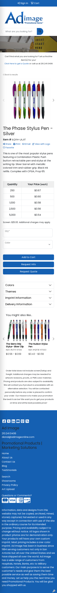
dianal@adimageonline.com (18, 437)
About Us (7, 457)
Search (6, 476)
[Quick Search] (19, 31)
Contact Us (8, 461)
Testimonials (9, 470)
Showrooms (9, 481)
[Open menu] (51, 31)
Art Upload (8, 489)
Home (5, 453)
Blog (4, 466)
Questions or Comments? (17, 495)
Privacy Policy (10, 485)
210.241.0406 (9, 433)
